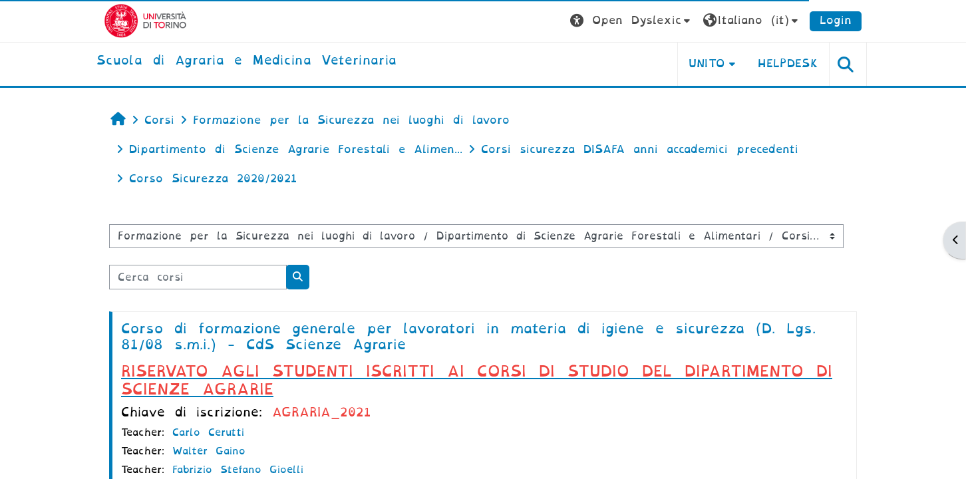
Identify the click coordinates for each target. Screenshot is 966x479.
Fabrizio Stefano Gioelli (237, 470)
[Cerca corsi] (198, 277)
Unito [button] (707, 63)
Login (836, 20)
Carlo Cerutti (208, 432)
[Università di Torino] (145, 20)
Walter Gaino (208, 451)
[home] (246, 61)
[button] (631, 21)
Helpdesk (788, 63)
